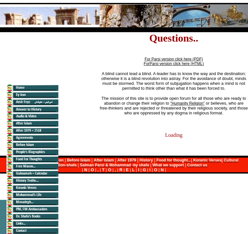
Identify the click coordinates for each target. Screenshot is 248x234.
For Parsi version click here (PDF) (174, 59)
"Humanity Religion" (187, 103)
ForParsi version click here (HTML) (174, 63)
